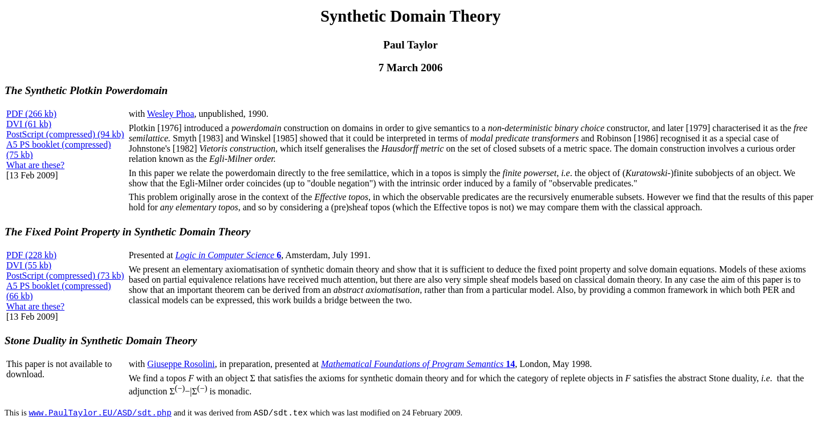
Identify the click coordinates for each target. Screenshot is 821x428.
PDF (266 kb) (31, 114)
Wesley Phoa (170, 114)
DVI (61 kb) (28, 124)
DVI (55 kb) (28, 265)
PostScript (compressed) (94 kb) (65, 134)
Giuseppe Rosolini (181, 364)
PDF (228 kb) (31, 255)
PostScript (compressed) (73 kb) (65, 275)
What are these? (35, 165)
